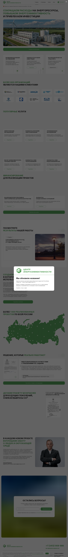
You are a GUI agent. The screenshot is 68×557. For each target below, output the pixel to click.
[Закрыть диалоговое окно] (66, 2)
